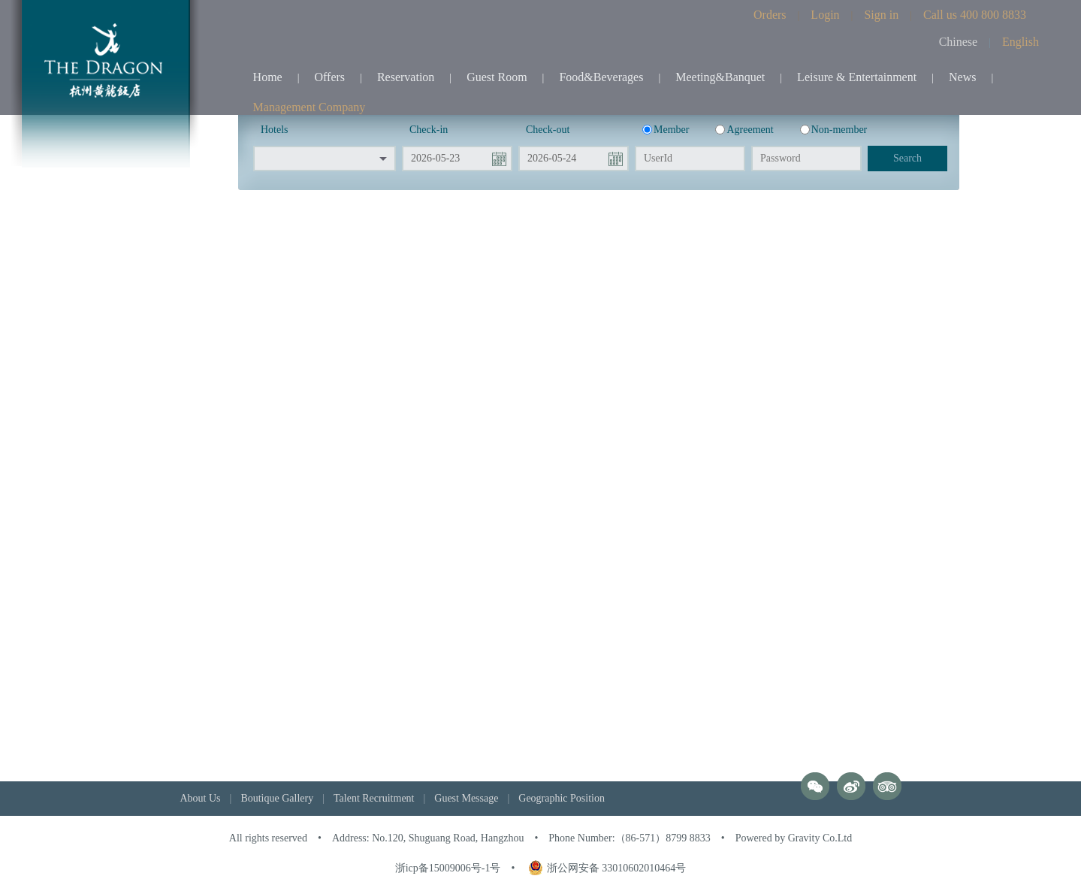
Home (267, 77)
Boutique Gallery (276, 798)
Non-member (834, 129)
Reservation (405, 77)
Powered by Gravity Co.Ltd (794, 838)
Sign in (881, 14)
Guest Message (466, 798)
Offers (330, 77)
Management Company (309, 107)
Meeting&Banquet (720, 77)
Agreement (744, 129)
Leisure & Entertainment (856, 77)
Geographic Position (561, 798)
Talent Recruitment (374, 798)
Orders (770, 14)
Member (665, 129)
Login (825, 14)
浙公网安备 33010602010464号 (607, 868)
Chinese (958, 41)
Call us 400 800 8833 (974, 14)
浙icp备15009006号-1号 (448, 868)
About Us (200, 798)
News (962, 77)
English (1020, 41)
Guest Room (497, 77)
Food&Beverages (601, 77)
